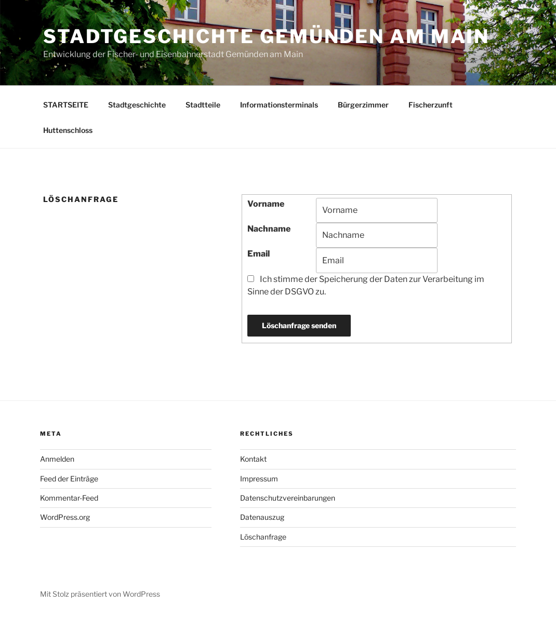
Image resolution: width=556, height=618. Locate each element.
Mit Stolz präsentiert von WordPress (100, 593)
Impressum (259, 478)
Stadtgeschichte (137, 104)
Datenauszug (262, 517)
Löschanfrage (263, 536)
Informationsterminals (279, 104)
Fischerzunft (430, 104)
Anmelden (57, 458)
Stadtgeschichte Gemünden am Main (266, 36)
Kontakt (253, 458)
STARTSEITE (65, 104)
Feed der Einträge (69, 478)
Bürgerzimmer (363, 104)
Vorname (265, 204)
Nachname (268, 229)
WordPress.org (65, 517)
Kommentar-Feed (69, 497)
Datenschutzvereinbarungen (287, 497)
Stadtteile (203, 104)
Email (258, 254)
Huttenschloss (67, 130)
